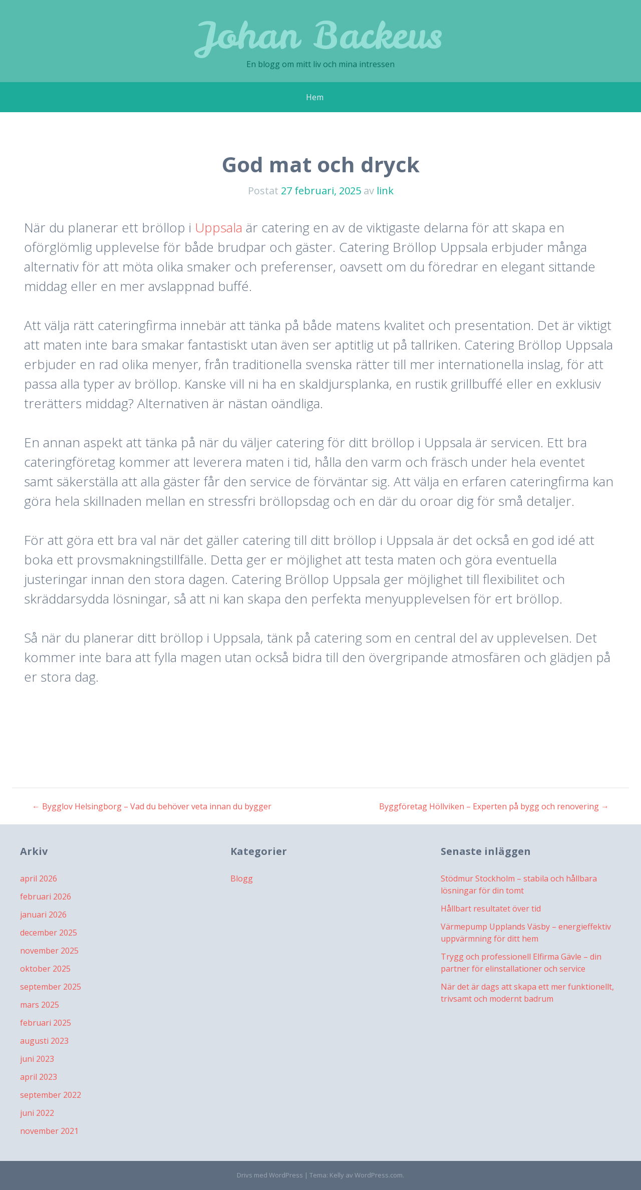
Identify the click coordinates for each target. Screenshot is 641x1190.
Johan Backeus (320, 35)
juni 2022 (37, 1112)
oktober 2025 (45, 968)
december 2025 (48, 932)
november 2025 (49, 950)
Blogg (241, 878)
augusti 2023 (44, 1040)
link (385, 190)
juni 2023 (37, 1058)
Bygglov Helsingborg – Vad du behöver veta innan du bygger (151, 806)
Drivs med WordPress (270, 1174)
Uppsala (218, 227)
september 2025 (50, 986)
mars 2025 (39, 1004)
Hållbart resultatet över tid (491, 908)
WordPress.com (379, 1174)
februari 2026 (45, 896)
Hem (315, 97)
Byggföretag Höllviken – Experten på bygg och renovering (494, 806)
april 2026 (38, 878)
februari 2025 (45, 1022)
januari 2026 (43, 914)
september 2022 (50, 1094)
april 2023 (38, 1076)
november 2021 (49, 1130)
